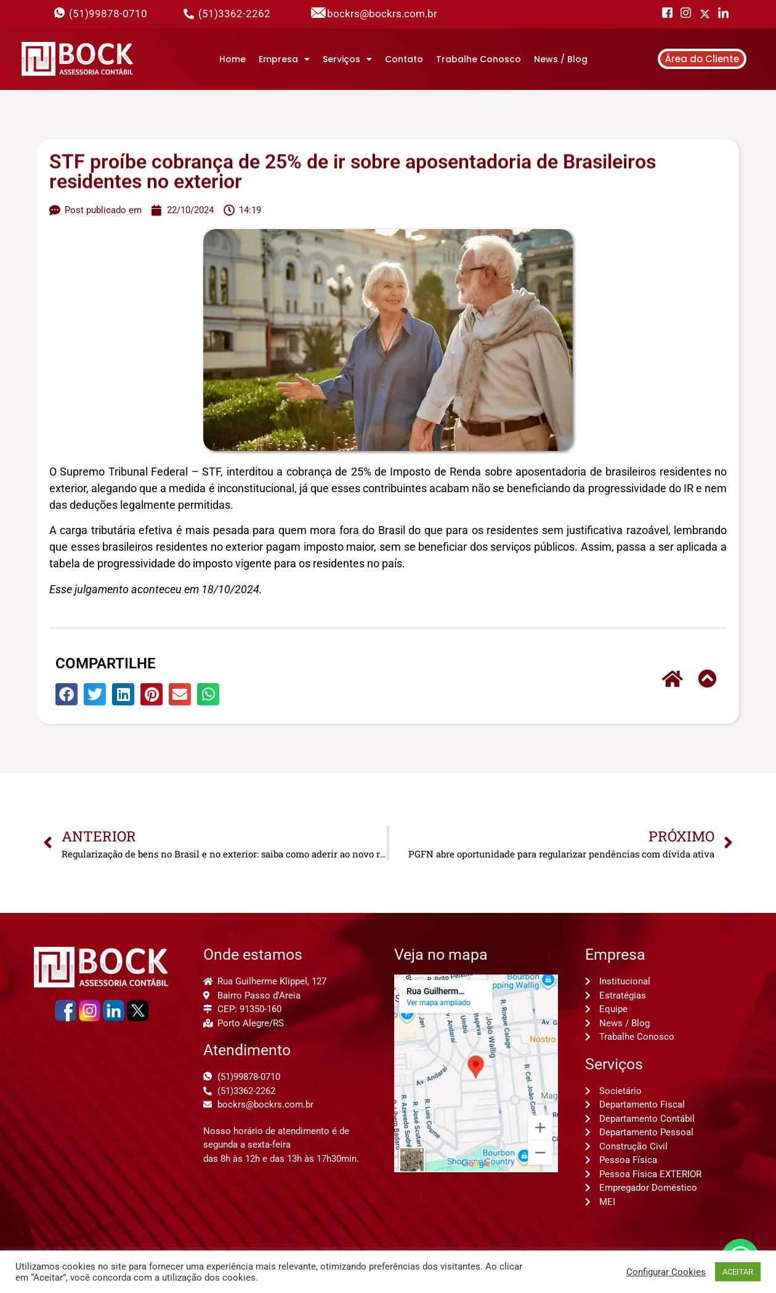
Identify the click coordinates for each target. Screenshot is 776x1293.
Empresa (284, 59)
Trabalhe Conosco (478, 59)
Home (232, 59)
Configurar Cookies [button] (666, 1272)
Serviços (347, 59)
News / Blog (561, 59)
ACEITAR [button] (737, 1271)
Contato (404, 59)
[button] (66, 694)
